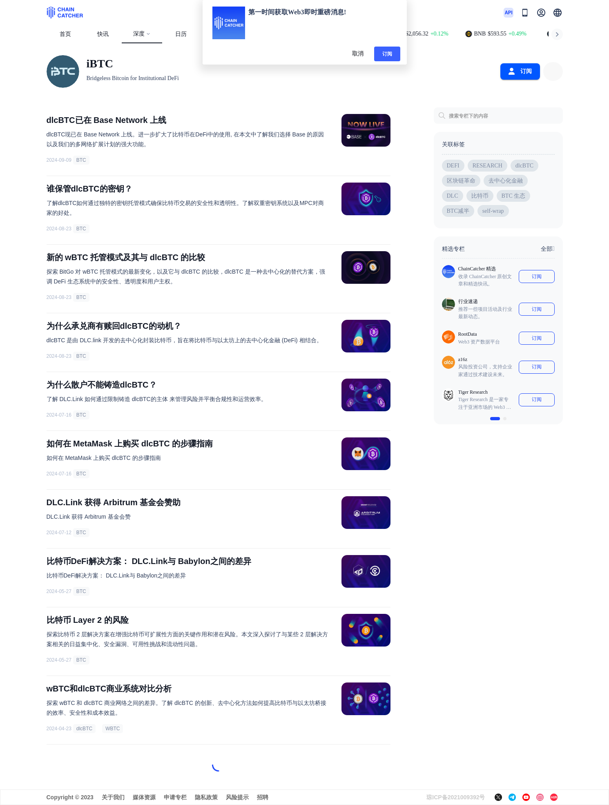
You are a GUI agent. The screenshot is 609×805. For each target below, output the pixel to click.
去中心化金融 (506, 181)
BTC (81, 160)
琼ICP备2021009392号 (455, 797)
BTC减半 (458, 211)
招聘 (262, 797)
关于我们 (113, 797)
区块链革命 (461, 181)
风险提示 (237, 797)
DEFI (453, 166)
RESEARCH (487, 166)
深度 (142, 34)
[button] (557, 12)
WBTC (112, 728)
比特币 (480, 196)
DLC (452, 196)
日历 (181, 34)
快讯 (103, 34)
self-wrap (493, 211)
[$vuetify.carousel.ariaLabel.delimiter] (495, 418)
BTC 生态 (514, 196)
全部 (548, 248)
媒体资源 (144, 797)
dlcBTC (84, 728)
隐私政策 (206, 797)
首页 (65, 34)
